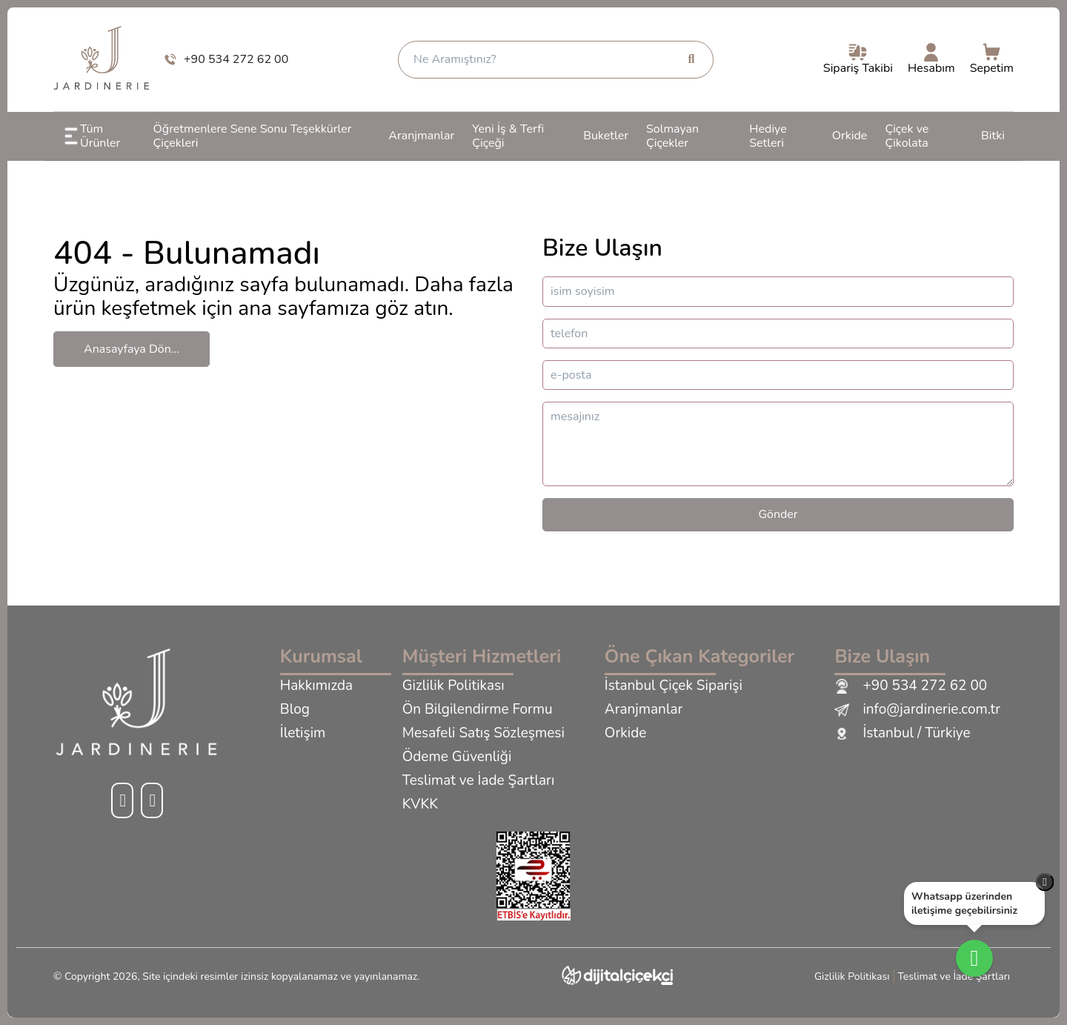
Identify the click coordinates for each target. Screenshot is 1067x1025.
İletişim (303, 734)
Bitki (993, 135)
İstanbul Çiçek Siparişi (673, 686)
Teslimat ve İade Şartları (478, 781)
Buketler (605, 135)
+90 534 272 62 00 (910, 686)
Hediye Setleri (767, 135)
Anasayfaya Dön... (131, 349)
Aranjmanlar (421, 135)
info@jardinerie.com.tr (917, 710)
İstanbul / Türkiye (902, 734)
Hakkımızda (316, 686)
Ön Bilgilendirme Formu (477, 710)
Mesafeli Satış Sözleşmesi (483, 734)
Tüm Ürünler (91, 135)
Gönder (777, 514)
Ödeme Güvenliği (457, 757)
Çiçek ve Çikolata (906, 135)
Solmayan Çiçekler (672, 135)
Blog (295, 710)
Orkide (850, 135)
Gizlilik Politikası (453, 686)
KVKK (420, 805)
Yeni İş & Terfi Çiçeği (508, 135)
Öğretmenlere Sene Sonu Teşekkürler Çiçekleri (252, 135)
